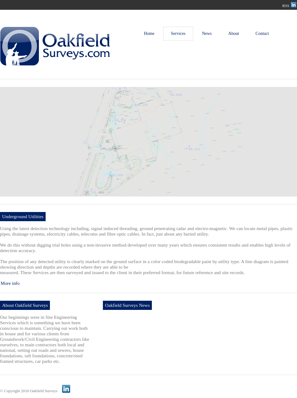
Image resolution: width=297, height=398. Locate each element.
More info (10, 283)
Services (178, 33)
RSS (285, 6)
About (233, 33)
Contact (262, 33)
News (207, 33)
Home (149, 33)
